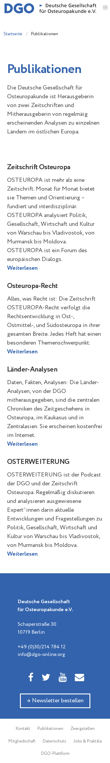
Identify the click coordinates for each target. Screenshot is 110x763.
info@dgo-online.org (41, 654)
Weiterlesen (22, 268)
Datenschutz (54, 741)
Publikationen (50, 728)
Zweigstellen (82, 728)
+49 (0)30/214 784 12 (42, 647)
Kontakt (23, 728)
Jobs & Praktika (87, 741)
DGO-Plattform (55, 753)
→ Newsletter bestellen (55, 700)
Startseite (13, 33)
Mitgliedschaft (21, 741)
